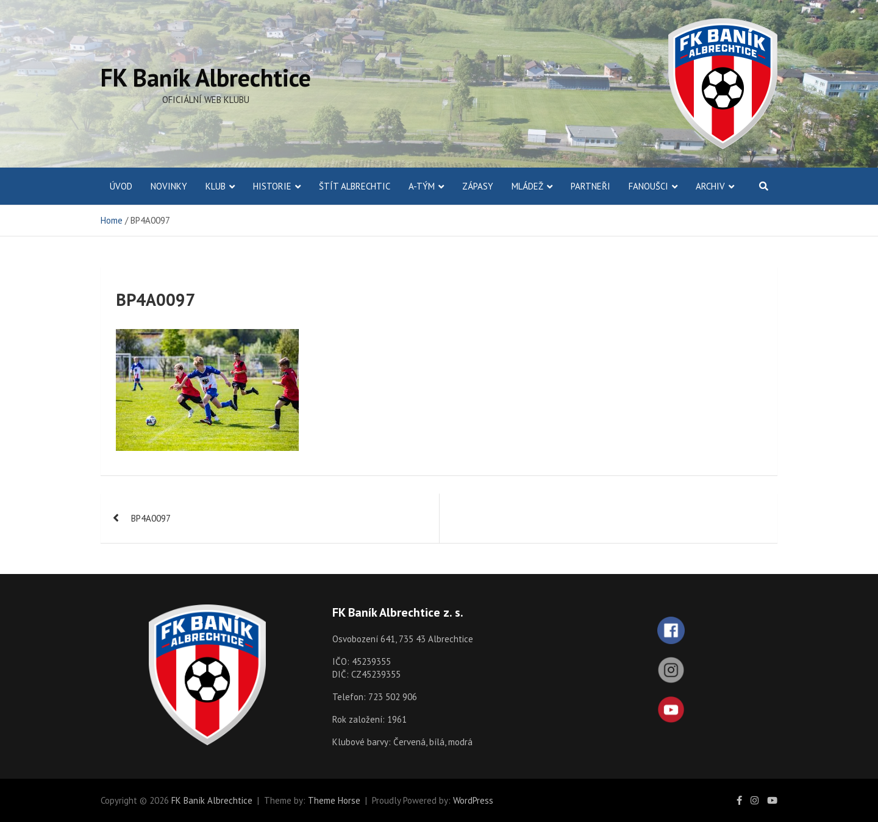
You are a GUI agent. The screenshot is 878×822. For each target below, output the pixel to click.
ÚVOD (121, 186)
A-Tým (422, 186)
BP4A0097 (151, 518)
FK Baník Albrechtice (206, 77)
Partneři (590, 186)
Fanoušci (648, 186)
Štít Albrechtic (354, 186)
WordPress (473, 800)
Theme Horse (334, 800)
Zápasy (477, 186)
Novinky (169, 186)
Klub (215, 186)
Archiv (710, 186)
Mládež (527, 186)
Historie (272, 186)
